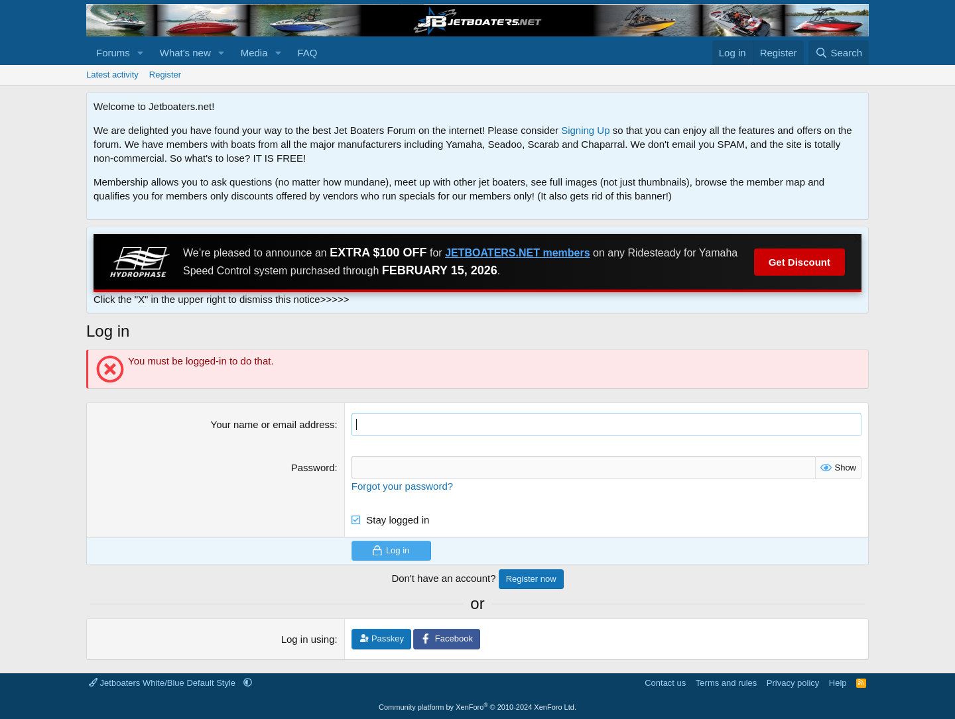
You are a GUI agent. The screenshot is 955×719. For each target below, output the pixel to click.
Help (838, 683)
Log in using (308, 639)
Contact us (665, 683)
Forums (113, 52)
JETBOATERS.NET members (517, 252)
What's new (185, 52)
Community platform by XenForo (477, 707)
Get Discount (799, 262)
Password (313, 467)
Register (165, 75)
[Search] (838, 52)
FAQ (307, 52)
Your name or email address (273, 424)
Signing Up (585, 130)
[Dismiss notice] (855, 241)
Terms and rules (726, 683)
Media (254, 52)
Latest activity (112, 75)
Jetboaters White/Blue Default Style (163, 683)
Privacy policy (793, 683)
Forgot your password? (402, 486)
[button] (140, 52)
